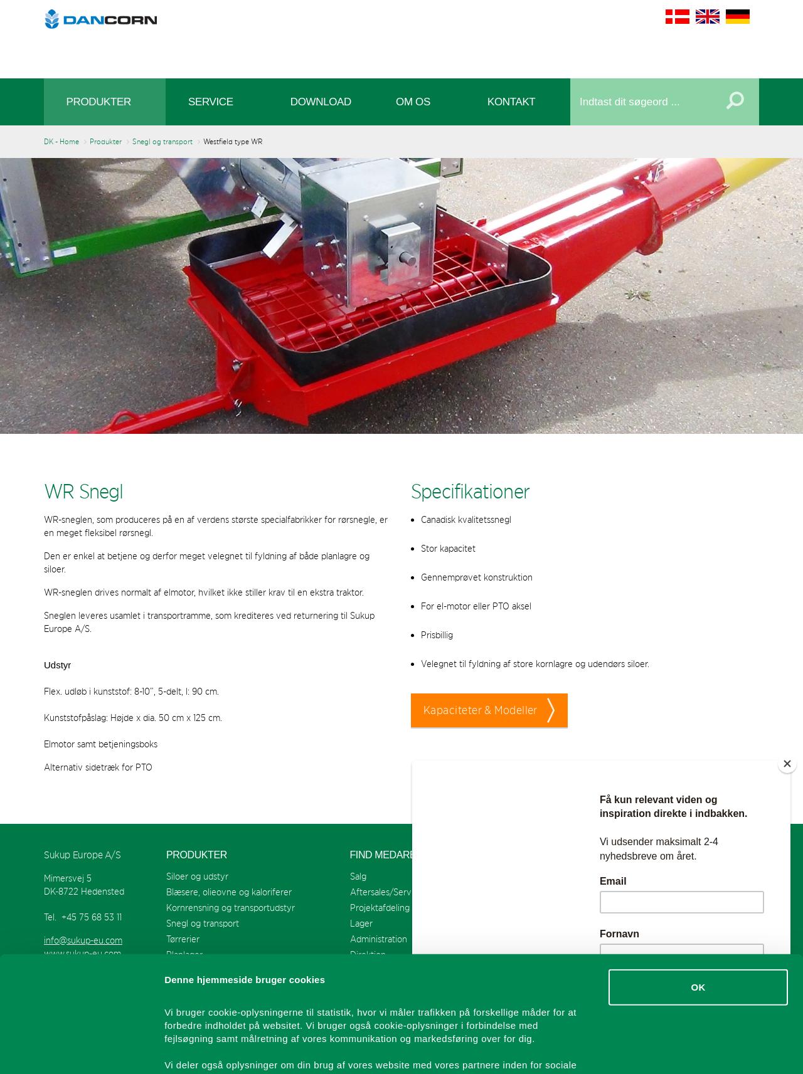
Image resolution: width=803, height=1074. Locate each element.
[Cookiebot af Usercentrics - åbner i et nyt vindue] (81, 1049)
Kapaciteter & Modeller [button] (480, 710)
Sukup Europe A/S (402, 36)
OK (698, 882)
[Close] (787, 763)
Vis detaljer (652, 1049)
